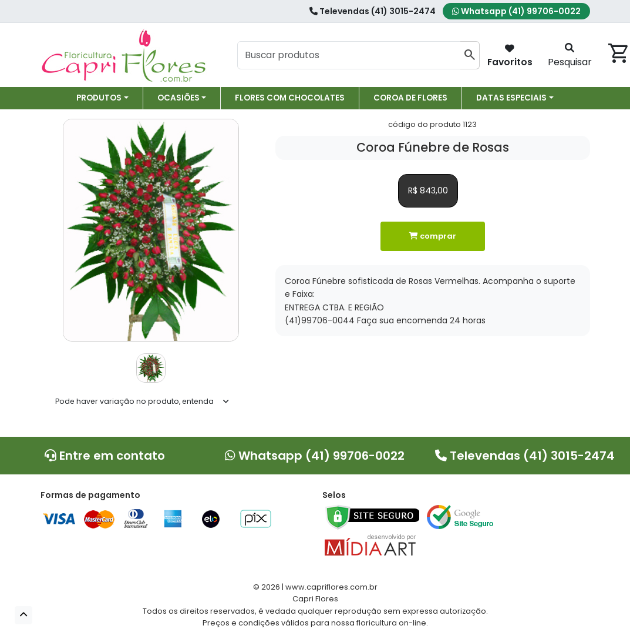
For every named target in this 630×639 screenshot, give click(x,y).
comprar (432, 236)
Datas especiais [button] (511, 97)
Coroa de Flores (410, 97)
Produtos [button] (99, 97)
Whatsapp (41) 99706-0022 (516, 11)
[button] (23, 615)
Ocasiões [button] (178, 97)
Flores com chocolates (290, 97)
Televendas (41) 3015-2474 (372, 11)
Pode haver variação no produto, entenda (134, 401)
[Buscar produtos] (349, 55)
